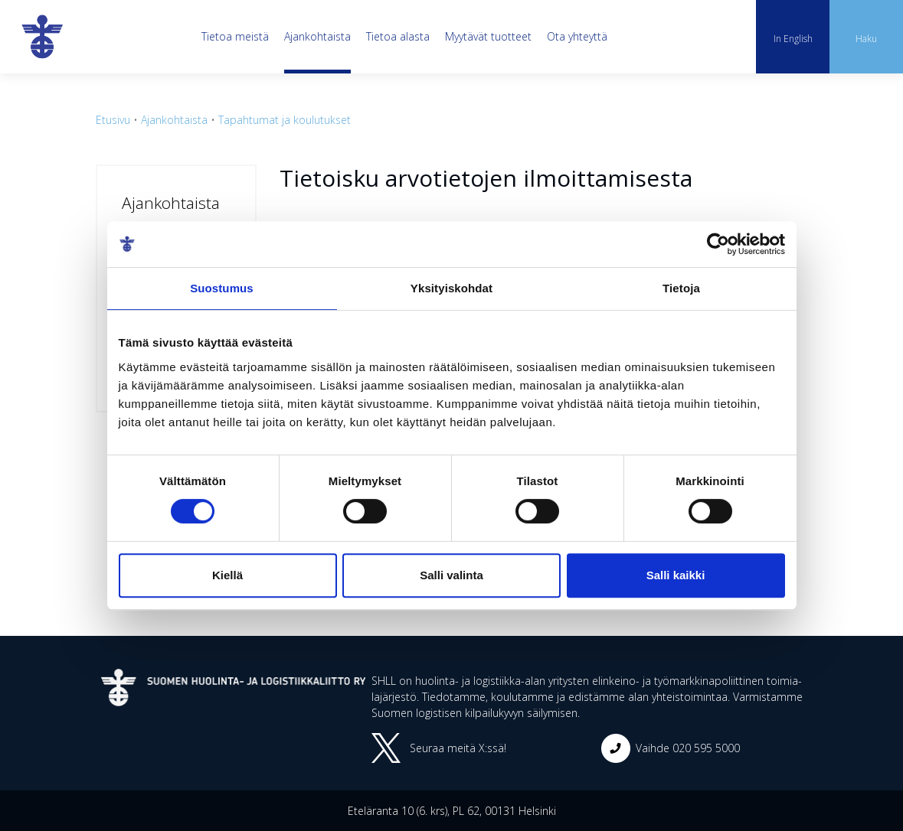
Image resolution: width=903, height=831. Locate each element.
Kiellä (227, 575)
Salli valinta (451, 575)
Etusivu (113, 119)
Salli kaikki (675, 575)
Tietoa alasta (398, 36)
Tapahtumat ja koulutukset (284, 119)
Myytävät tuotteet (488, 36)
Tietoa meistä (235, 36)
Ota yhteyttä (577, 36)
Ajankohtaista (317, 36)
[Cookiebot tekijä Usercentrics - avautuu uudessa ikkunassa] (718, 244)
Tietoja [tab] (681, 288)
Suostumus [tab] (222, 288)
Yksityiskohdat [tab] (451, 288)
